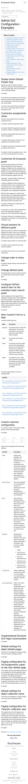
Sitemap (14, 751)
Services (14, 762)
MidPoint (3, 10)
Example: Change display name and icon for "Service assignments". (13, 135)
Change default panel (11, 47)
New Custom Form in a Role (13, 52)
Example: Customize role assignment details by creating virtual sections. (13, 147)
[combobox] (9, 16)
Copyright (14, 755)
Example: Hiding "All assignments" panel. (13, 124)
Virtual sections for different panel (15, 43)
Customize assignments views (14, 39)
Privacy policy (14, 767)
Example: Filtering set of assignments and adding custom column (12, 204)
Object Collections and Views (14, 732)
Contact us (14, 766)
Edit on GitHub (11, 778)
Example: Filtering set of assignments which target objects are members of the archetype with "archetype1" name (14, 218)
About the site (14, 753)
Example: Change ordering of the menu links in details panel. (13, 264)
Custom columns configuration (14, 54)
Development (19, 10)
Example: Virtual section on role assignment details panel (13, 252)
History (18, 778)
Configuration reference (10, 10)
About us (14, 764)
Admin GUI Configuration (20, 11)
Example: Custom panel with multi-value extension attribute (12, 246)
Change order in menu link (13, 45)
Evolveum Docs (8, 2)
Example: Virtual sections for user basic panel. (14, 241)
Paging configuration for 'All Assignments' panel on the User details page (14, 65)
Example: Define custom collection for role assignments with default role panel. (12, 141)
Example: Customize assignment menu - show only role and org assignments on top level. (14, 153)
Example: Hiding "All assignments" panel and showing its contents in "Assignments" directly (13, 129)
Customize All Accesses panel (14, 41)
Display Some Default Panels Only (15, 38)
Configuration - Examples (7, 13)
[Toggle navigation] (25, 2)
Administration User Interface (8, 11)
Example (4, 93)
